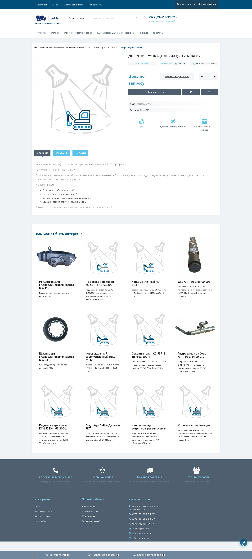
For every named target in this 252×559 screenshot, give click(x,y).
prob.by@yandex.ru (139, 538)
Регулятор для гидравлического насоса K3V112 (56, 285)
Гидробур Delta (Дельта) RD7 (103, 433)
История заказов (90, 521)
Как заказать (80, 4)
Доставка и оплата (58, 4)
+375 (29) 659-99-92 (142, 523)
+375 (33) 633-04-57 (141, 533)
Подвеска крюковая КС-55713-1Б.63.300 (100, 283)
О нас (39, 4)
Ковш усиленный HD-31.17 (146, 283)
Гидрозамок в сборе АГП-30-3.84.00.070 (192, 358)
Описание (42, 152)
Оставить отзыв (205, 63)
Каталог (54, 33)
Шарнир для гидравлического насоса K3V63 (56, 360)
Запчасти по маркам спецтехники (116, 33)
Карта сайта (40, 530)
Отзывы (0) (61, 152)
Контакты (97, 4)
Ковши (144, 33)
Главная (41, 33)
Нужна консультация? (177, 76)
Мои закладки (88, 525)
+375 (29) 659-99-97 (142, 528)
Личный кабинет (89, 516)
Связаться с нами (43, 525)
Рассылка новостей (91, 530)
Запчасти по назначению (78, 33)
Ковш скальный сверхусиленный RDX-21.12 (101, 360)
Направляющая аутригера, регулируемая (149, 433)
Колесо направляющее (194, 431)
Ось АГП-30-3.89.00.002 (194, 281)
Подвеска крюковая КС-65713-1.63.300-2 (53, 433)
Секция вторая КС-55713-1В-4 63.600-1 (149, 358)
